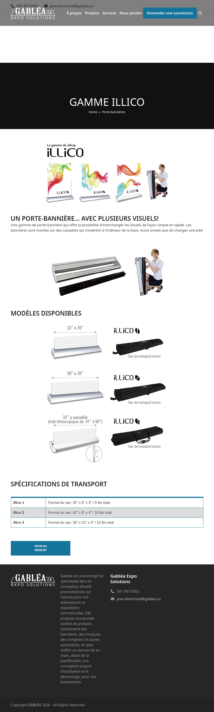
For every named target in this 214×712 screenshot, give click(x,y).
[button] (200, 13)
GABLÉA (34, 704)
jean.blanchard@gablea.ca (139, 598)
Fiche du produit (40, 548)
